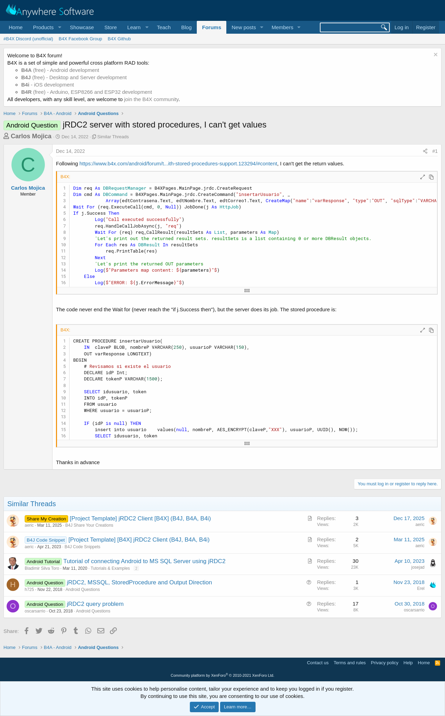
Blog (186, 27)
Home (16, 27)
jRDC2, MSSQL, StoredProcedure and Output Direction (139, 582)
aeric (29, 525)
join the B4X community (151, 99)
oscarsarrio (35, 611)
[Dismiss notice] (435, 55)
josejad (417, 567)
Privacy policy (384, 662)
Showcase (82, 27)
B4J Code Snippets (82, 546)
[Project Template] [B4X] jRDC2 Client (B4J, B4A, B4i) (139, 539)
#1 (435, 151)
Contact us (318, 662)
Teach (164, 27)
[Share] (425, 151)
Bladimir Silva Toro (42, 568)
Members (282, 27)
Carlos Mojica (31, 136)
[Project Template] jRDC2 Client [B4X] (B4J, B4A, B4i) (140, 518)
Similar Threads (113, 136)
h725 (29, 589)
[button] (46, 27)
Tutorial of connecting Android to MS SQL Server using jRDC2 (144, 561)
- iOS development (47, 85)
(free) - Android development (60, 70)
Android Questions (82, 589)
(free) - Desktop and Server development (74, 77)
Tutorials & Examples (110, 568)
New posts (244, 27)
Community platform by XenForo (222, 675)
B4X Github (119, 38)
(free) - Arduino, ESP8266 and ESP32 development (86, 92)
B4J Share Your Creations (89, 525)
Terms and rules (350, 662)
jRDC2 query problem (95, 604)
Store (110, 27)
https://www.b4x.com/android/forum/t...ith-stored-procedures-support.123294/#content (178, 163)
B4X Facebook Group (80, 38)
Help (408, 662)
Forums (211, 27)
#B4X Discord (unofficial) (28, 38)
